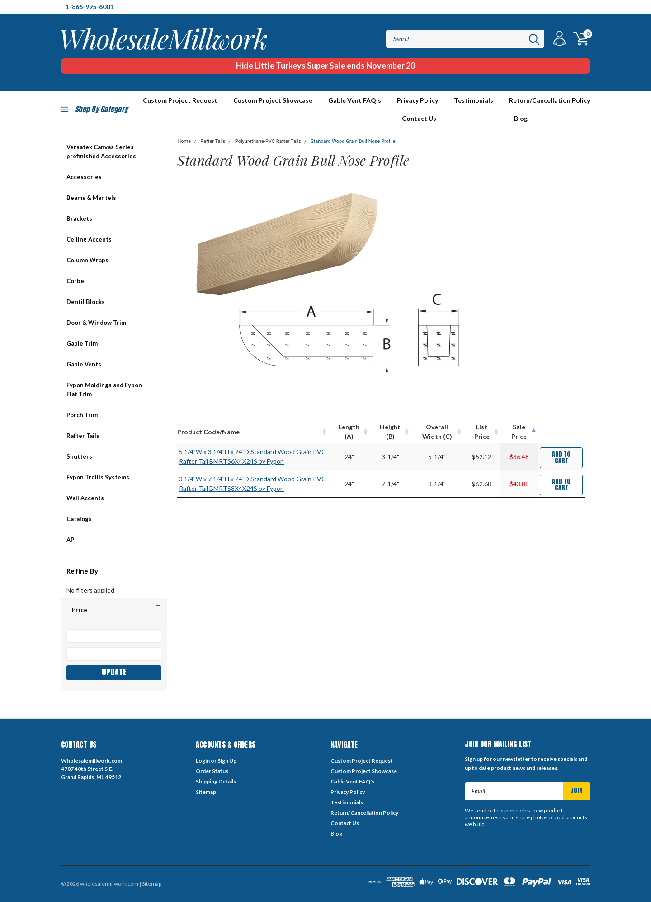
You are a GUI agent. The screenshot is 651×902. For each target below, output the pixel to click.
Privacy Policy (417, 100)
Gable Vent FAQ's (354, 100)
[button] (113, 610)
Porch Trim (82, 414)
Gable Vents (83, 364)
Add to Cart (561, 457)
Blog (521, 118)
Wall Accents (85, 498)
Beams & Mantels (91, 197)
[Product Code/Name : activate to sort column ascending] (252, 431)
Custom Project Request (361, 760)
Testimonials (473, 100)
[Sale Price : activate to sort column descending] (519, 431)
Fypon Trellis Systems (97, 477)
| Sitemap (150, 883)
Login (203, 760)
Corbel (76, 281)
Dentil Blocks (85, 301)
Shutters (79, 456)
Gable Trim (82, 343)
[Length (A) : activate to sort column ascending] (349, 431)
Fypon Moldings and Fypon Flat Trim (104, 389)
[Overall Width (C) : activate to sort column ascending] (437, 431)
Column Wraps (87, 260)
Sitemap (206, 791)
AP (70, 539)
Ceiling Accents (89, 239)
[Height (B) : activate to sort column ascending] (390, 431)
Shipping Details (216, 781)
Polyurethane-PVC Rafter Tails (268, 141)
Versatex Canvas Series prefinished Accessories (101, 151)
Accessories (84, 176)
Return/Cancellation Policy (549, 100)
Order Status (212, 771)
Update (114, 672)
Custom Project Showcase (272, 100)
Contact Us (419, 118)
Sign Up (226, 760)
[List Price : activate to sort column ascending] (481, 431)
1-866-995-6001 (89, 6)
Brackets (79, 218)
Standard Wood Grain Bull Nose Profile (353, 141)
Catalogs (79, 518)
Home (184, 141)
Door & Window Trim (96, 322)
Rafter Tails (82, 435)
